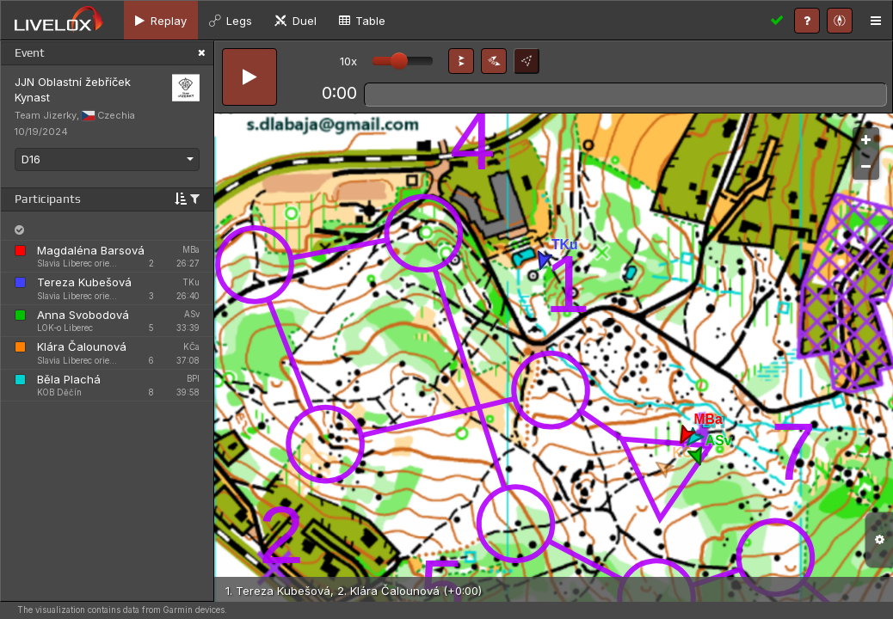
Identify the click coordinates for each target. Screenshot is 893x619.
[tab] (161, 20)
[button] (461, 61)
